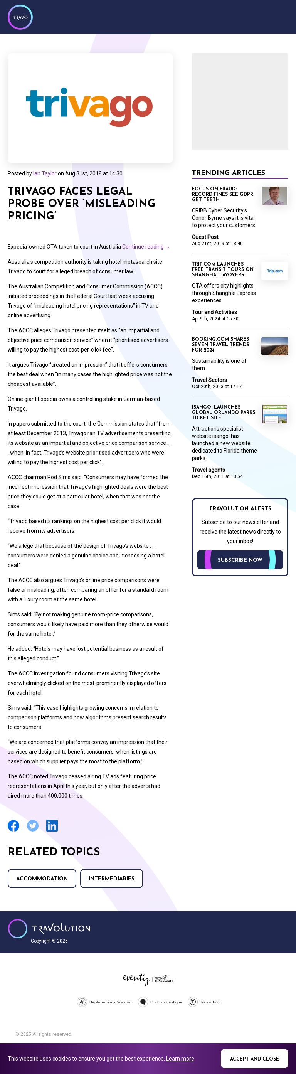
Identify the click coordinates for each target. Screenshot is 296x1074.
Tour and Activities (214, 312)
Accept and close (254, 1059)
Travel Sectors (209, 380)
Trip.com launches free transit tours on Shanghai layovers (223, 270)
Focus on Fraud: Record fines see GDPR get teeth (222, 194)
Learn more (180, 1058)
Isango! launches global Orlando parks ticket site (223, 413)
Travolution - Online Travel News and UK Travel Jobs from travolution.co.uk (49, 928)
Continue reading (146, 247)
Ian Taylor (45, 173)
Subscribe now (240, 560)
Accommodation (42, 879)
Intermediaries (112, 879)
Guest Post (205, 237)
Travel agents (208, 470)
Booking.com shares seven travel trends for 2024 (220, 345)
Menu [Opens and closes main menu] (280, 16)
